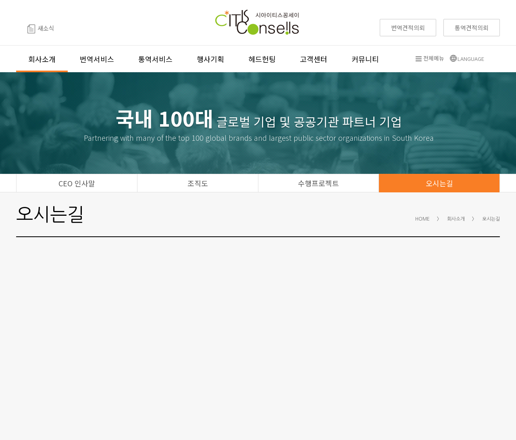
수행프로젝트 (318, 183)
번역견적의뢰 (408, 27)
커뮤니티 (365, 59)
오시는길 (439, 183)
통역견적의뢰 (472, 27)
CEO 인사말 (76, 183)
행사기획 (210, 59)
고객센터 (313, 59)
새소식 (40, 28)
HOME (422, 219)
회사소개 (42, 59)
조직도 (197, 183)
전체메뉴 (430, 58)
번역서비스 (97, 59)
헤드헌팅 (262, 59)
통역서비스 (155, 59)
